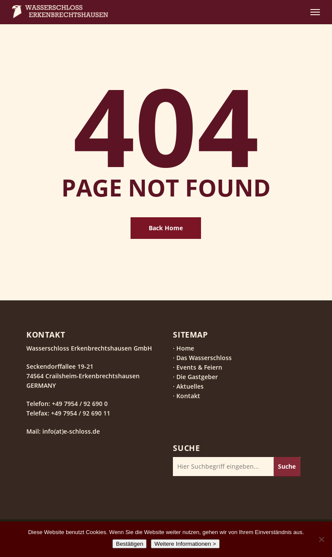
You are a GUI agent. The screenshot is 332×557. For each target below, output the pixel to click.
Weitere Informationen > (185, 544)
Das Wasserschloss (204, 358)
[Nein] (321, 539)
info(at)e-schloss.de (70, 431)
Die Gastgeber (197, 377)
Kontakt (188, 396)
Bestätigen (129, 544)
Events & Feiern (199, 367)
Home (185, 348)
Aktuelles (190, 386)
